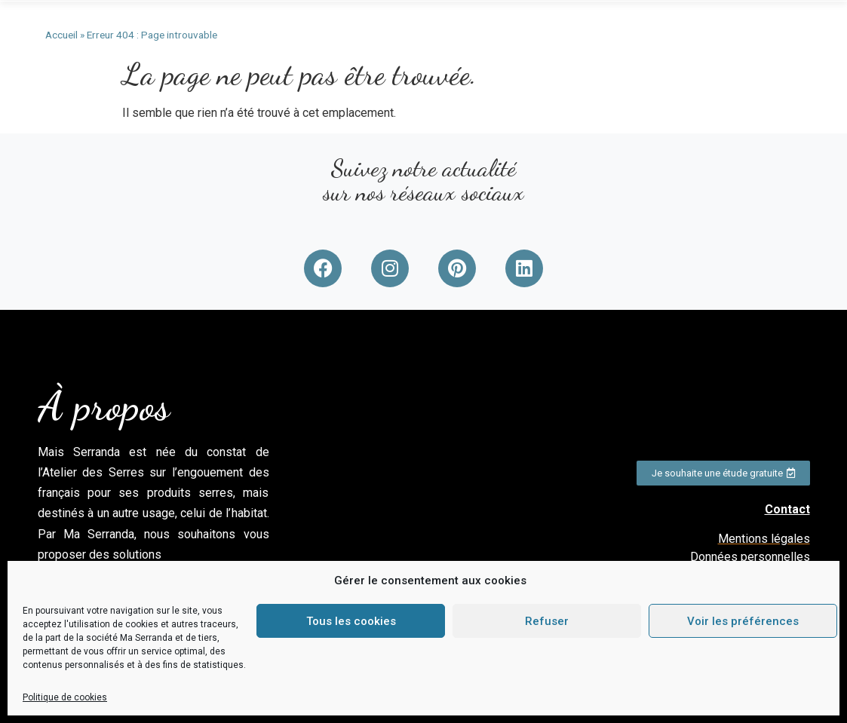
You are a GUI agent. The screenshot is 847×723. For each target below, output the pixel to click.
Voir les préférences (743, 621)
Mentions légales (764, 539)
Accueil (61, 35)
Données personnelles (750, 557)
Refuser (547, 621)
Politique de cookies (65, 697)
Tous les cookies (351, 621)
